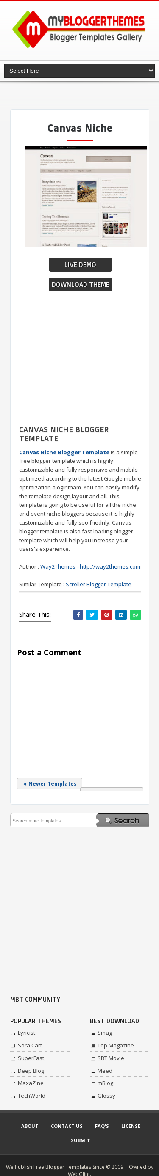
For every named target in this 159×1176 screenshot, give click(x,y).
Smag (105, 1032)
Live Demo (80, 265)
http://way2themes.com (110, 566)
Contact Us (67, 1126)
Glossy (106, 1095)
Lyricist (26, 1032)
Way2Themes (57, 566)
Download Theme (80, 284)
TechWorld (31, 1095)
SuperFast (31, 1058)
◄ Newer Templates (49, 783)
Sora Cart (30, 1045)
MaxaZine (31, 1083)
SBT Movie (111, 1058)
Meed (105, 1070)
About (30, 1126)
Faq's (102, 1126)
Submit (80, 1140)
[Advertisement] (84, 95)
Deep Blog (31, 1070)
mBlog (105, 1083)
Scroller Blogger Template (98, 584)
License (130, 1126)
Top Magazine (116, 1045)
